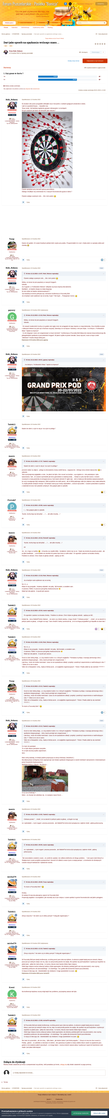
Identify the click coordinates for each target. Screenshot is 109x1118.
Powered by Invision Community (54, 1103)
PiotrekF (12, 500)
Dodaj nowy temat (73, 61)
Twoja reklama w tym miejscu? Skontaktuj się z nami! (54, 1094)
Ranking (50, 27)
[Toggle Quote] (25, 273)
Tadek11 (12, 424)
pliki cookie (25, 1113)
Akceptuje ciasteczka (80, 1113)
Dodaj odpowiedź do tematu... (23, 1073)
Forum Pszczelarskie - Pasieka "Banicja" (30, 4)
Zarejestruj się (101, 3)
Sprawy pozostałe (27, 53)
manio (12, 456)
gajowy (11, 310)
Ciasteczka (59, 1099)
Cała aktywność (26, 22)
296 (12, 1003)
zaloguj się (63, 1064)
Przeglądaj (9, 23)
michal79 (11, 877)
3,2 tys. (12, 895)
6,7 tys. (12, 443)
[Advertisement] (38, 221)
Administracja (25, 27)
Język (49, 1099)
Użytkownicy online (38, 27)
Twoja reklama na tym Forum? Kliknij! (54, 38)
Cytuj (28, 202)
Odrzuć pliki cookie (99, 1113)
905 (12, 255)
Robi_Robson (17, 51)
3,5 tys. (12, 118)
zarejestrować (36, 88)
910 (12, 516)
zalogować (27, 88)
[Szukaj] (84, 22)
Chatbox (55, 22)
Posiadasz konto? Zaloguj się (83, 4)
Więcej (67, 22)
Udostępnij (83, 52)
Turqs (11, 239)
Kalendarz (15, 27)
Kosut (12, 987)
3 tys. (12, 472)
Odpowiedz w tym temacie (95, 61)
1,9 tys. (12, 326)
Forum (6, 27)
